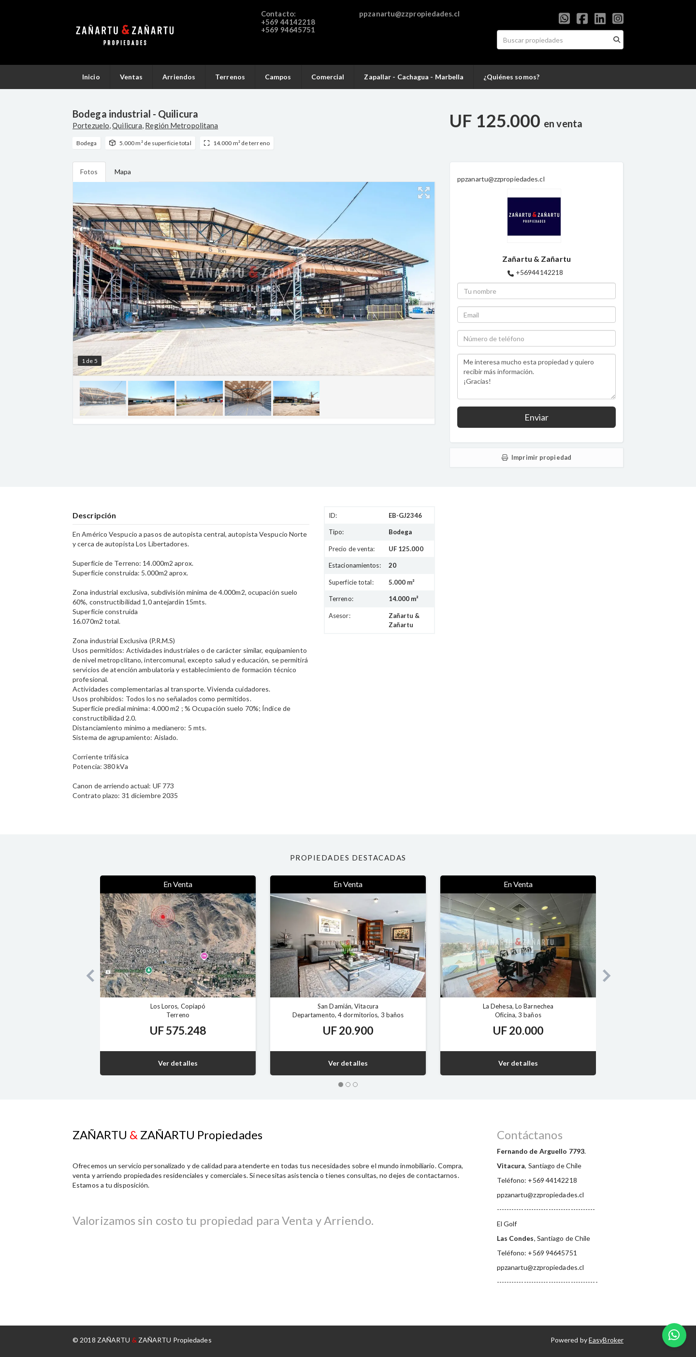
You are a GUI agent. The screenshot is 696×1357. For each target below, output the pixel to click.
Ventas (131, 77)
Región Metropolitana (181, 125)
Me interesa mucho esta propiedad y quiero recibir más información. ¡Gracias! (536, 376)
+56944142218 (539, 272)
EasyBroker (606, 1340)
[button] (86, 975)
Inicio (91, 77)
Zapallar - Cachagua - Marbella (414, 77)
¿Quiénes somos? (511, 77)
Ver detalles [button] (178, 1063)
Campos (278, 77)
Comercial (328, 77)
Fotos (89, 171)
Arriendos (178, 77)
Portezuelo (90, 125)
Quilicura (127, 125)
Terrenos (230, 77)
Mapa (123, 171)
